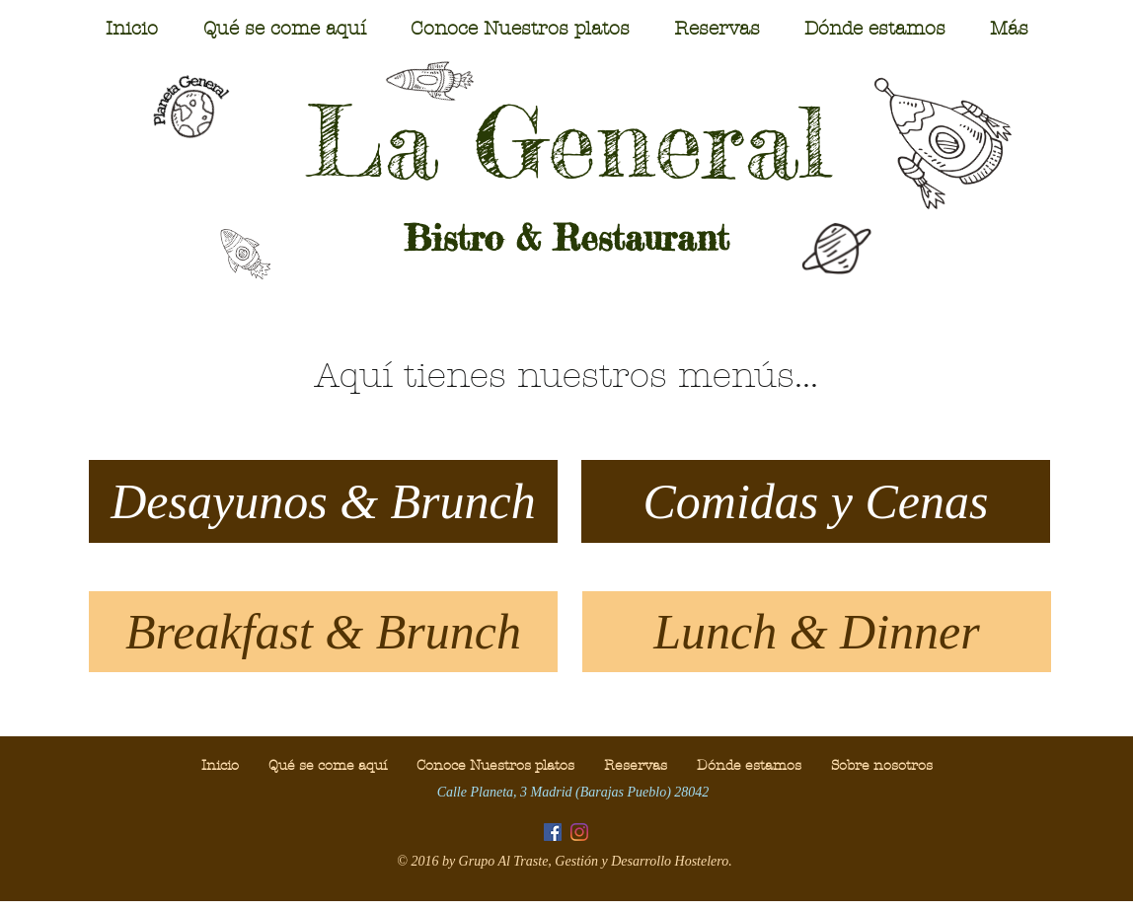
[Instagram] (579, 832)
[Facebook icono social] (553, 832)
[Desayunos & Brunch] (323, 501)
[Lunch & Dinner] (816, 631)
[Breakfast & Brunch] (323, 631)
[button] (284, 28)
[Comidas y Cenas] (815, 501)
